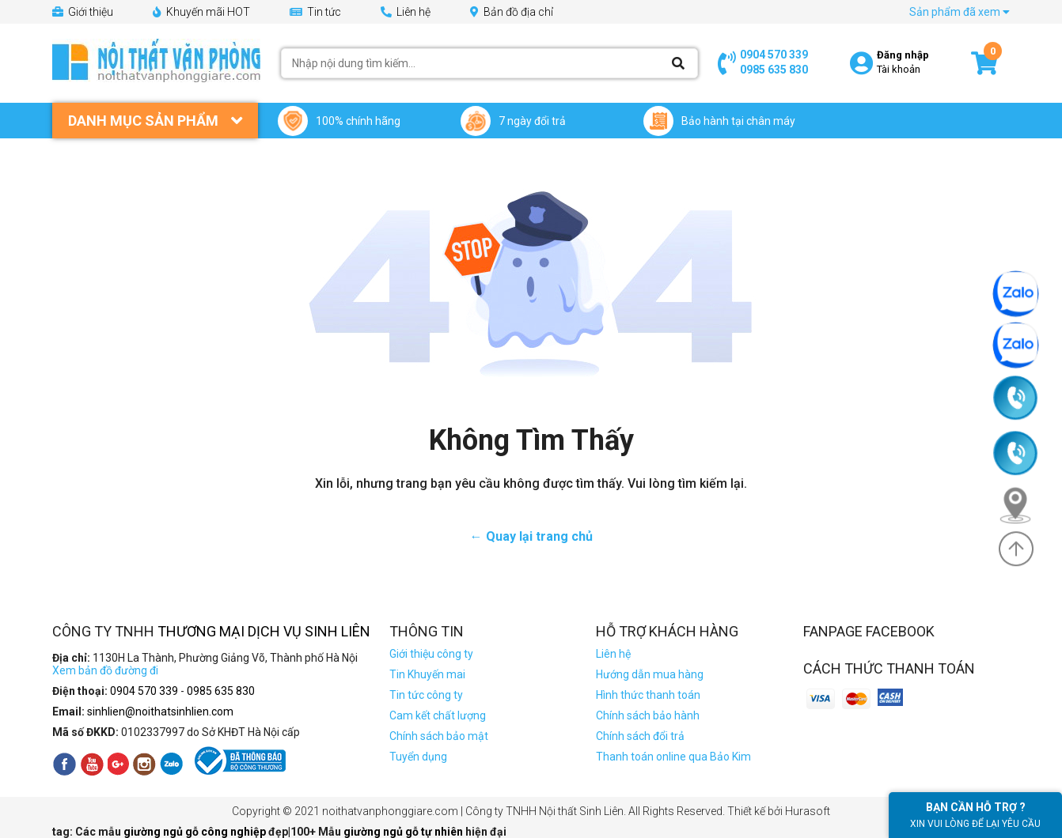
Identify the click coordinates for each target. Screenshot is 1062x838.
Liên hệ (405, 12)
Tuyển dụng (418, 756)
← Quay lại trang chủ (531, 536)
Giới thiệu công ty (431, 653)
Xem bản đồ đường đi (105, 670)
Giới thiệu (82, 12)
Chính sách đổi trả (640, 736)
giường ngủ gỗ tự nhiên (404, 831)
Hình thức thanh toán (648, 695)
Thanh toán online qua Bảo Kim (673, 756)
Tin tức (315, 12)
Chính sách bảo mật (438, 736)
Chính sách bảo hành (648, 715)
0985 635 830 (774, 69)
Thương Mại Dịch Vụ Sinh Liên (263, 631)
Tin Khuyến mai (427, 674)
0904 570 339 (774, 54)
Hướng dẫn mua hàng (650, 674)
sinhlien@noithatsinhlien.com (160, 711)
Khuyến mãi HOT (201, 12)
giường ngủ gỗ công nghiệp (195, 831)
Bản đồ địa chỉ (511, 12)
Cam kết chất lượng (437, 715)
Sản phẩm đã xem (959, 12)
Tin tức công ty (426, 695)
